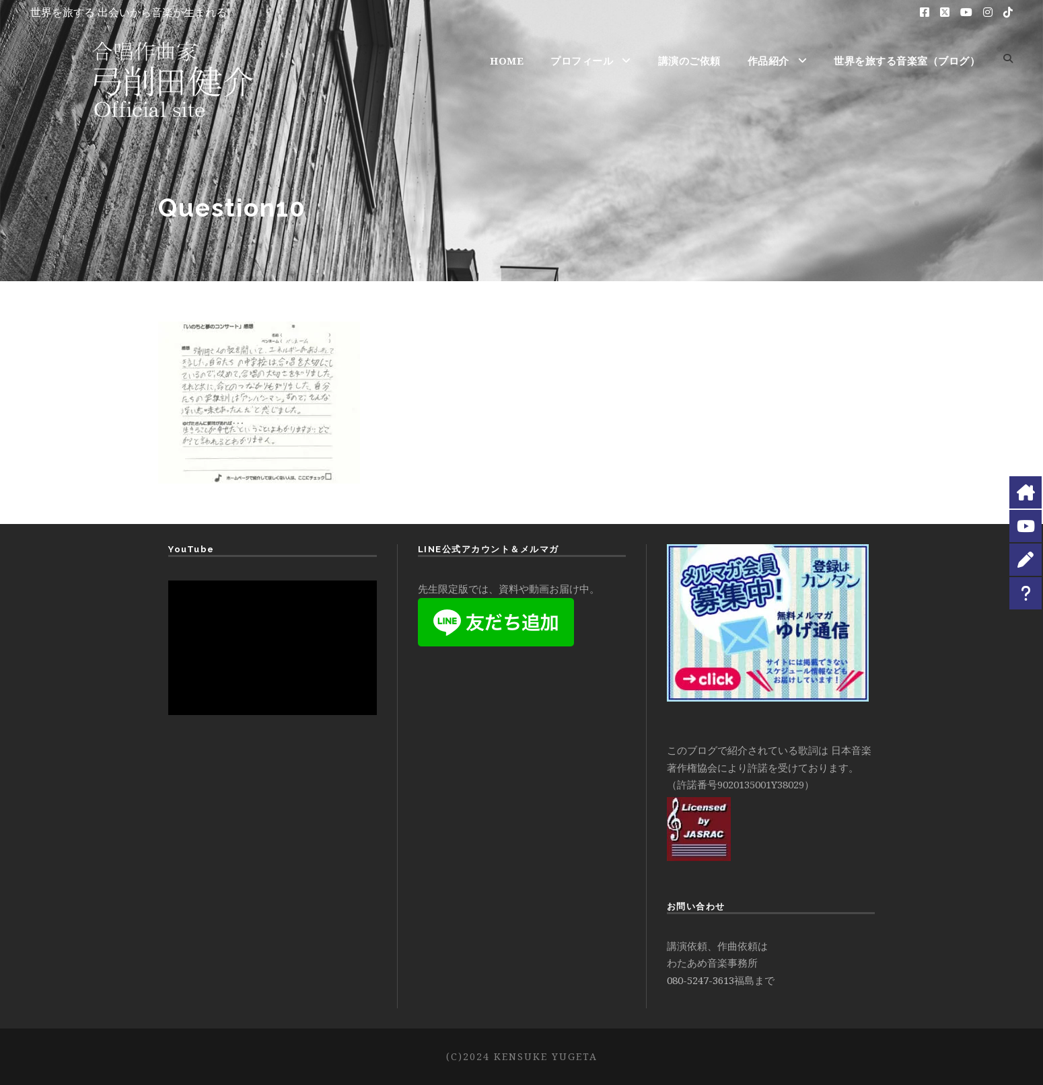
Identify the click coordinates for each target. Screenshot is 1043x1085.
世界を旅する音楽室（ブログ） (907, 60)
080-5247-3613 (700, 980)
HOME (507, 60)
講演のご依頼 (689, 60)
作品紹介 (768, 60)
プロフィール (581, 60)
